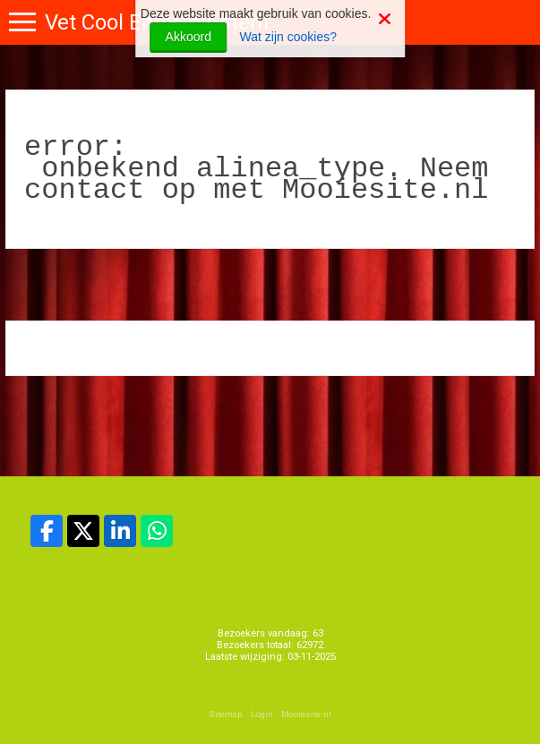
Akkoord (188, 37)
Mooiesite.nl (306, 714)
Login (262, 714)
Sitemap (225, 714)
